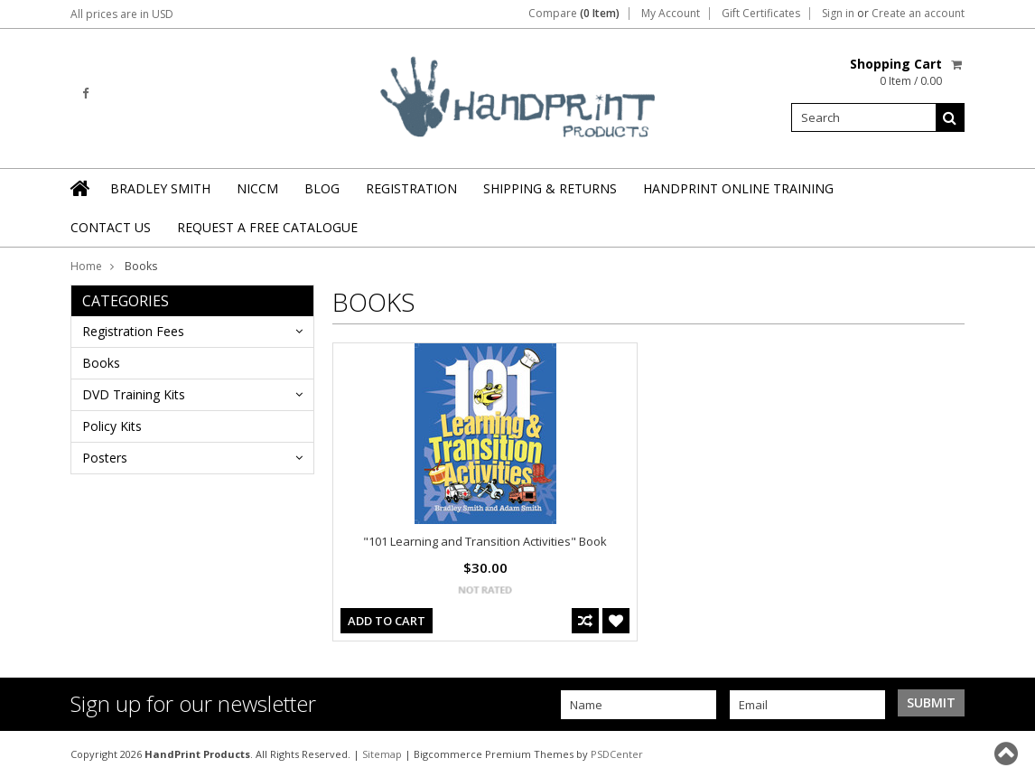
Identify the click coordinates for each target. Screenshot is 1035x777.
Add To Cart (386, 621)
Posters (104, 457)
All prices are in (121, 14)
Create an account (918, 13)
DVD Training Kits (133, 394)
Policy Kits (112, 426)
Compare (574, 13)
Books (101, 362)
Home (86, 266)
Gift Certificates (761, 13)
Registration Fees (133, 331)
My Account (670, 13)
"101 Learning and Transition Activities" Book (485, 541)
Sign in (838, 13)
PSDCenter (617, 754)
